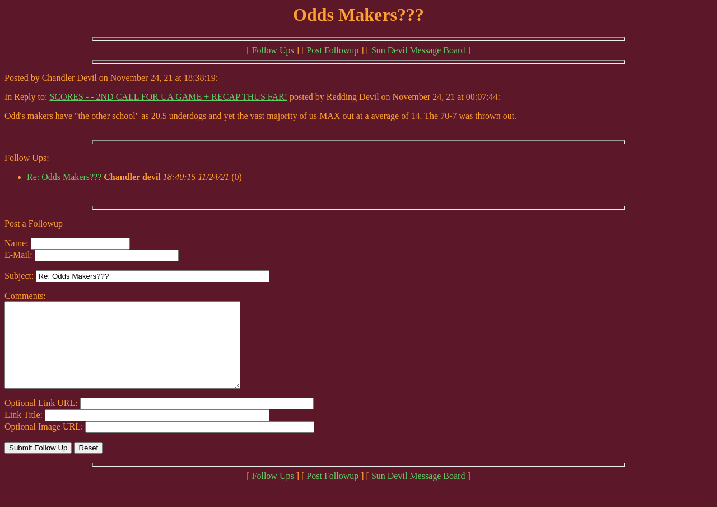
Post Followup (332, 50)
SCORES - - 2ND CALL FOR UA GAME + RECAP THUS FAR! (168, 97)
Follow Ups (273, 50)
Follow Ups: (26, 158)
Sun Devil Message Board (418, 50)
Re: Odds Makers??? (64, 177)
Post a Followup (33, 223)
